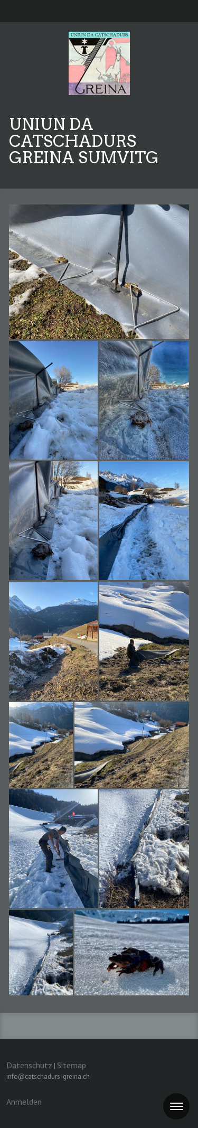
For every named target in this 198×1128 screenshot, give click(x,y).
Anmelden (24, 1101)
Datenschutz (29, 1065)
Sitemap (71, 1065)
